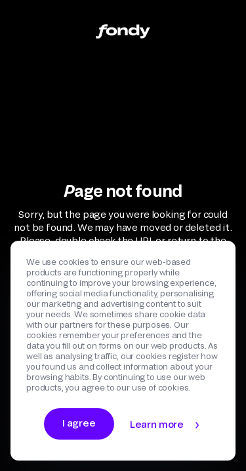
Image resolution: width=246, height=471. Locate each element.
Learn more (157, 424)
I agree (79, 422)
